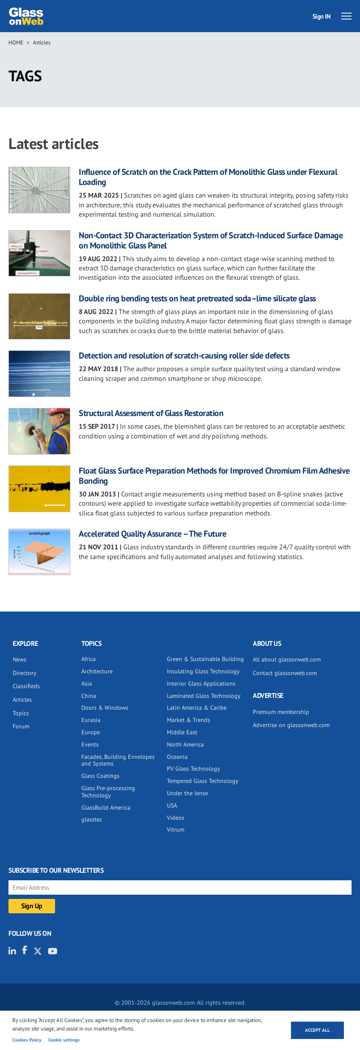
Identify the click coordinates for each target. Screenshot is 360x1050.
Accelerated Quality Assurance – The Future (152, 534)
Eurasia (90, 720)
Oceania (177, 757)
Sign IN (322, 16)
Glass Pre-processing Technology (108, 791)
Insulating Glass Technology (203, 671)
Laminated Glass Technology (204, 696)
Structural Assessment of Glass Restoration (151, 413)
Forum (21, 726)
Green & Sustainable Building (205, 659)
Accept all (317, 1030)
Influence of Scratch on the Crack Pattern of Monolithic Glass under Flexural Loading (208, 177)
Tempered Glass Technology (202, 781)
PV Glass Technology (193, 768)
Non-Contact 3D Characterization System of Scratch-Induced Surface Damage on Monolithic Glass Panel (211, 240)
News (19, 659)
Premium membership (281, 712)
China (88, 696)
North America (185, 744)
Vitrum (175, 829)
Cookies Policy (26, 1040)
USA (172, 805)
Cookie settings (64, 1040)
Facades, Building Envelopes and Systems (118, 760)
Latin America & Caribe (197, 707)
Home (15, 42)
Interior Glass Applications (201, 683)
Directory (24, 673)
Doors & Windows (104, 707)
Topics (21, 713)
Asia (86, 683)
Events (90, 744)
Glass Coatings (100, 776)
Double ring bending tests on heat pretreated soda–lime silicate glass (197, 298)
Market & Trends (188, 720)
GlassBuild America (105, 807)
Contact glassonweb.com (285, 673)
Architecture (97, 671)
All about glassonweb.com (287, 659)
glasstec (91, 819)
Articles (41, 42)
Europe (90, 732)
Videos (175, 817)
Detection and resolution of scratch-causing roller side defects (184, 355)
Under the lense (187, 793)
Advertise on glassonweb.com (291, 725)
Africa (88, 659)
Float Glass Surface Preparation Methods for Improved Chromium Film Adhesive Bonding (214, 476)
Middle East (182, 732)
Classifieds (26, 686)
